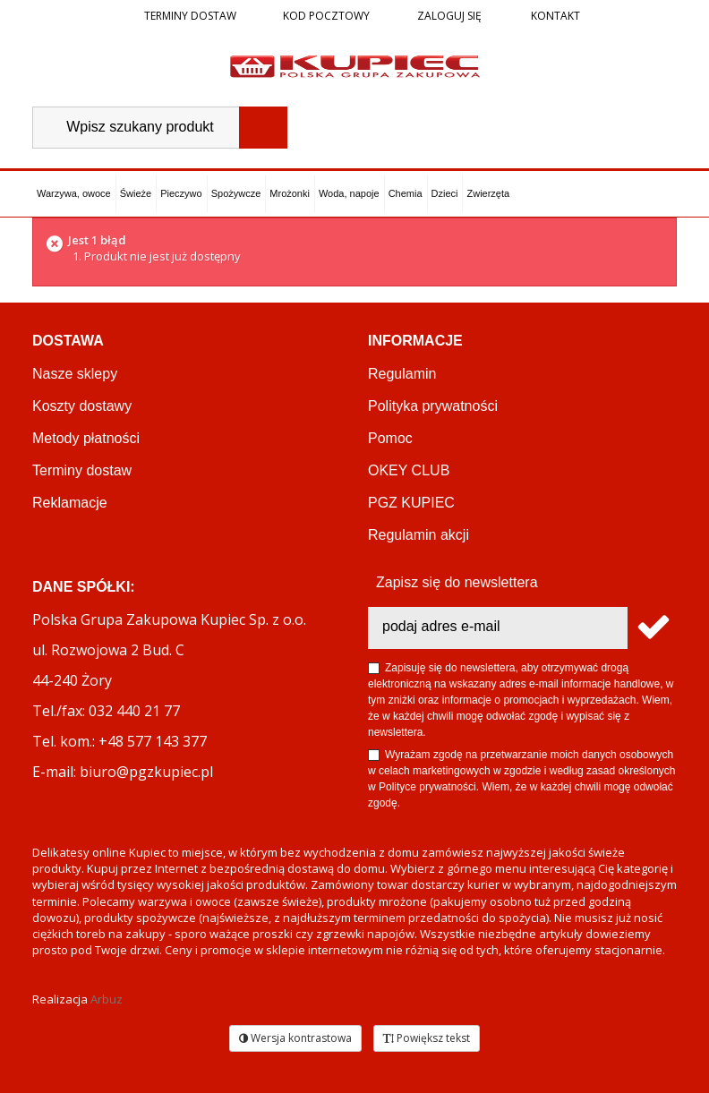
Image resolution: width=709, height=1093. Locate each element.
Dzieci (444, 193)
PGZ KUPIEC (411, 502)
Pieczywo (180, 193)
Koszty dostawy (82, 406)
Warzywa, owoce (74, 193)
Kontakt (554, 15)
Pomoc (390, 438)
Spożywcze (236, 193)
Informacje (415, 340)
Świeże (135, 193)
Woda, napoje (349, 193)
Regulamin (402, 373)
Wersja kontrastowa (295, 1038)
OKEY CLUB (408, 470)
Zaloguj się (448, 15)
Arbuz (106, 999)
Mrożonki (289, 193)
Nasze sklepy (74, 373)
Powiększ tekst (426, 1038)
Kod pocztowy (326, 15)
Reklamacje (69, 502)
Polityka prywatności (433, 406)
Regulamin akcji (418, 534)
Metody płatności (86, 438)
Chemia (406, 193)
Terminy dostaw (190, 15)
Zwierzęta (487, 193)
